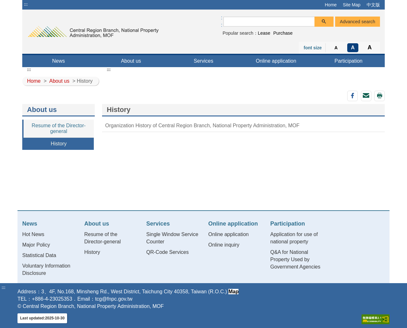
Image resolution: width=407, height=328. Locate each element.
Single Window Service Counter (172, 238)
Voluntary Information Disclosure (46, 269)
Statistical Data (39, 255)
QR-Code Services (167, 252)
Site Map (351, 4)
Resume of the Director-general (59, 128)
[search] (269, 21)
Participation (348, 61)
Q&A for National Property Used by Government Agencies (295, 259)
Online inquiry (223, 245)
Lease (264, 33)
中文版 (373, 4)
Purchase (283, 33)
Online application (276, 61)
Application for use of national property (294, 238)
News (58, 61)
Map (233, 291)
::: (26, 4)
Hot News (33, 234)
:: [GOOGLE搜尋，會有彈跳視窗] (221, 21)
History (59, 143)
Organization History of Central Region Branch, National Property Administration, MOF (202, 125)
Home (330, 4)
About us (131, 61)
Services (203, 61)
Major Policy (36, 245)
